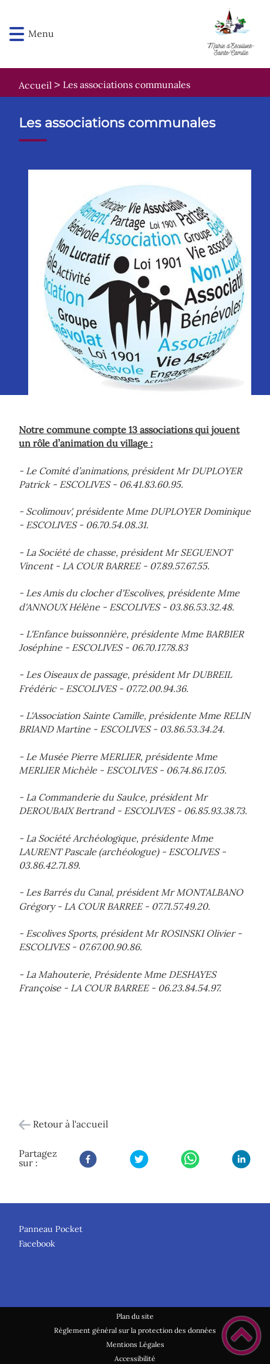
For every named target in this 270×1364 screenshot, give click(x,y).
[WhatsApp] (190, 1159)
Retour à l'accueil (70, 1124)
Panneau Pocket (51, 1229)
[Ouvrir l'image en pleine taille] (144, 287)
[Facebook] (88, 1159)
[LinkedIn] (241, 1159)
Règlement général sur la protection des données (135, 1330)
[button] (16, 34)
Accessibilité (135, 1358)
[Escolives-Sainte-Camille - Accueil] (155, 34)
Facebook (37, 1243)
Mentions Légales (135, 1344)
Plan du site (135, 1316)
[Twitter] (139, 1159)
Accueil (35, 85)
